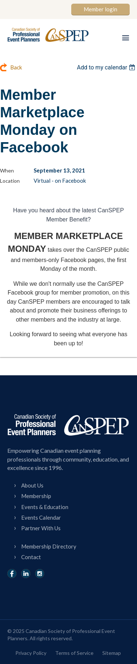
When (7, 170)
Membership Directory (48, 546)
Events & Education (44, 507)
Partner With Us (41, 528)
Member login (100, 9)
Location (10, 181)
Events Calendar (41, 517)
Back (16, 67)
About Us (32, 485)
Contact (31, 557)
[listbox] (107, 67)
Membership (36, 496)
